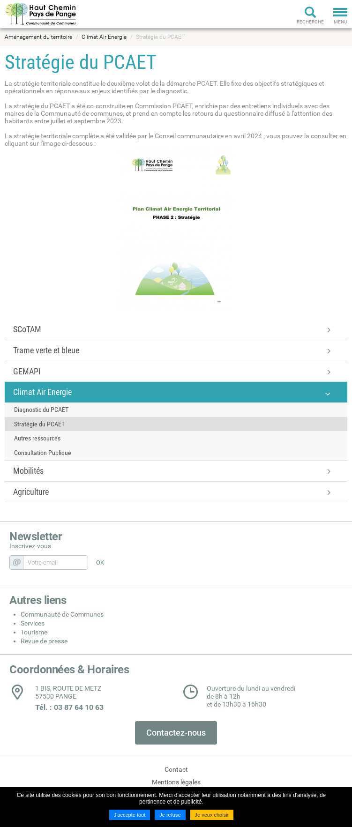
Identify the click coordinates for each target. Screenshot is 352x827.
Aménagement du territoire (38, 37)
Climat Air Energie (104, 37)
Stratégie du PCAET (160, 37)
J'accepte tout (130, 815)
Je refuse (169, 815)
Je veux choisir (212, 815)
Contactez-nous (176, 733)
